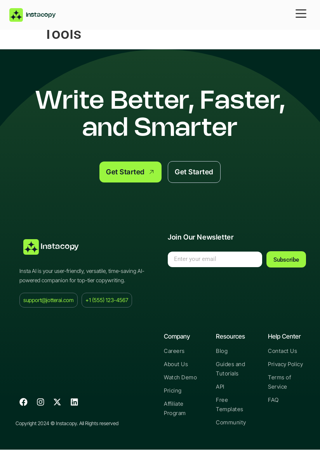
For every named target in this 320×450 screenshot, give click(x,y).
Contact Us (282, 351)
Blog (221, 351)
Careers (174, 351)
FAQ (273, 400)
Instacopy (60, 247)
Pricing (173, 390)
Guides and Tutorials (230, 369)
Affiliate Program (175, 409)
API (220, 387)
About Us (175, 364)
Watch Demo (180, 377)
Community (230, 422)
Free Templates (229, 405)
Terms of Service (279, 382)
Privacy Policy (285, 364)
